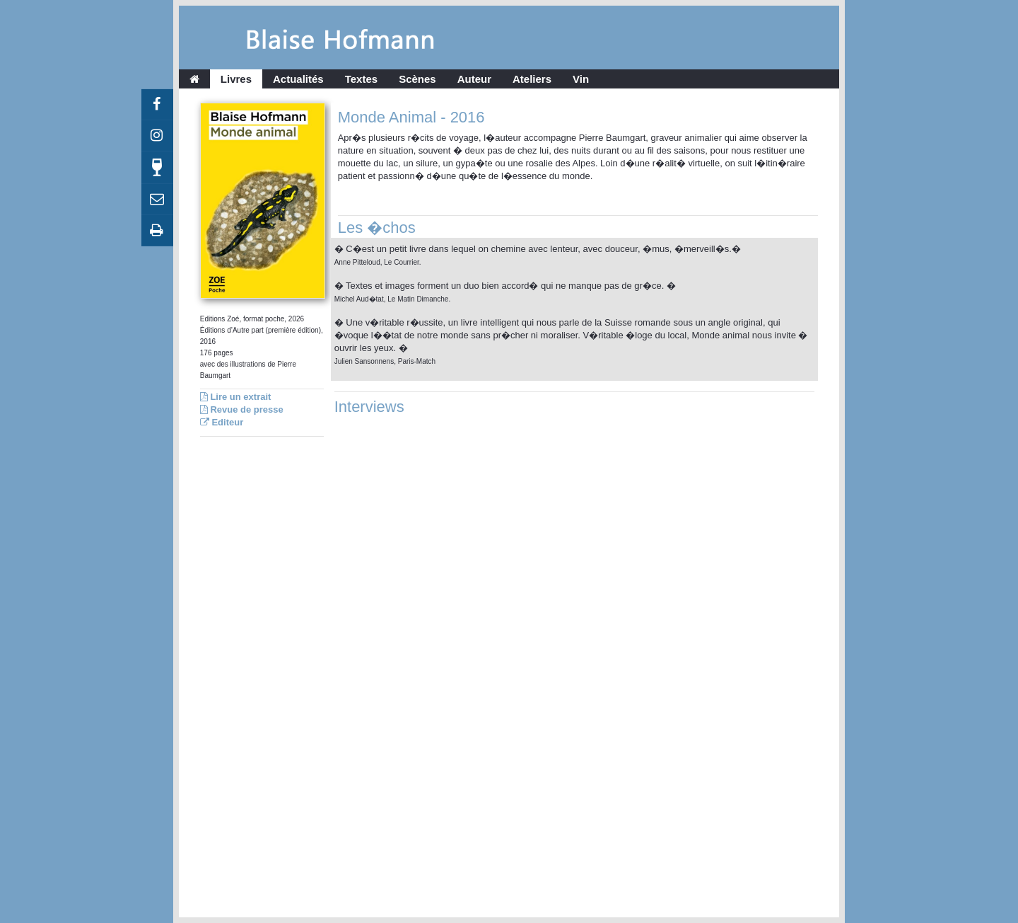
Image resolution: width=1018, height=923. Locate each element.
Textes (361, 79)
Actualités (298, 79)
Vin (581, 79)
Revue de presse (241, 409)
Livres (236, 79)
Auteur (474, 79)
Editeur (221, 422)
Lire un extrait (235, 396)
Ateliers (532, 79)
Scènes (417, 79)
